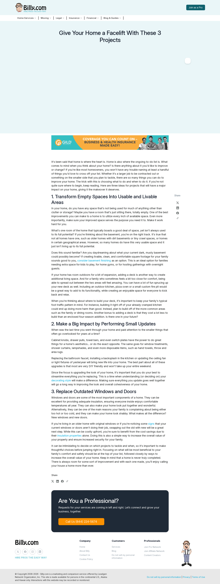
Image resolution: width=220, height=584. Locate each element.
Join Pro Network (152, 547)
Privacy (186, 577)
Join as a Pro (196, 7)
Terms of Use (198, 577)
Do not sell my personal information (123, 556)
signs (151, 423)
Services (116, 547)
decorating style (61, 380)
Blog (114, 551)
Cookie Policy (86, 559)
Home (82, 547)
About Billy (84, 551)
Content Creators (152, 555)
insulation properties (69, 435)
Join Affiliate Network (154, 551)
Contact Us (84, 555)
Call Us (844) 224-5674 (81, 521)
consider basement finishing (94, 260)
